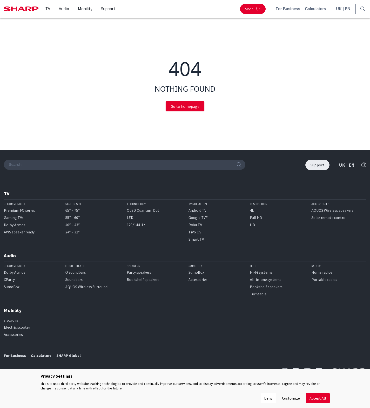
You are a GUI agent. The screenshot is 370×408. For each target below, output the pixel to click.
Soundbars (74, 279)
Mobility (85, 8)
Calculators (315, 9)
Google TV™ (198, 217)
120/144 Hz (136, 224)
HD (252, 224)
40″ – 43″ (72, 224)
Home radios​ (321, 272)
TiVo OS (194, 232)
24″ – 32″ (72, 232)
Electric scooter (17, 327)
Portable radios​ (324, 279)
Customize (291, 398)
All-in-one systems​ (265, 279)
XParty (9, 279)
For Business (288, 9)
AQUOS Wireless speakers (332, 210)
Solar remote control (329, 217)
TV (47, 8)
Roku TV (195, 224)
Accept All (317, 398)
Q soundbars (75, 272)
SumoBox (12, 286)
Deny (268, 398)
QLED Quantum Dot (143, 210)
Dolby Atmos (14, 224)
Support (108, 8)
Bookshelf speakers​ (266, 286)
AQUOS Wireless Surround (86, 286)
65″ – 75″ (72, 210)
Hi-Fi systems (261, 272)
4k (252, 210)
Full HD (256, 217)
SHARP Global (68, 355)
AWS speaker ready (19, 232)
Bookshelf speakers (143, 279)
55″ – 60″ (72, 217)
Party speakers (139, 272)
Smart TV (196, 239)
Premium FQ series (19, 210)
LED (130, 217)
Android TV (197, 210)
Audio (64, 8)
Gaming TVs (14, 217)
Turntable (258, 294)
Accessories (198, 279)
